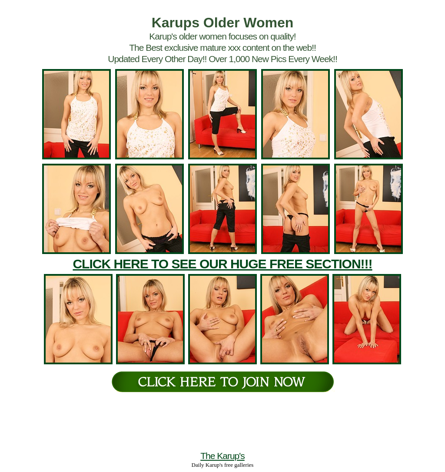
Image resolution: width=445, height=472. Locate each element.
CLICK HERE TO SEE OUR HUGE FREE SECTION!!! (222, 264)
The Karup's (222, 456)
